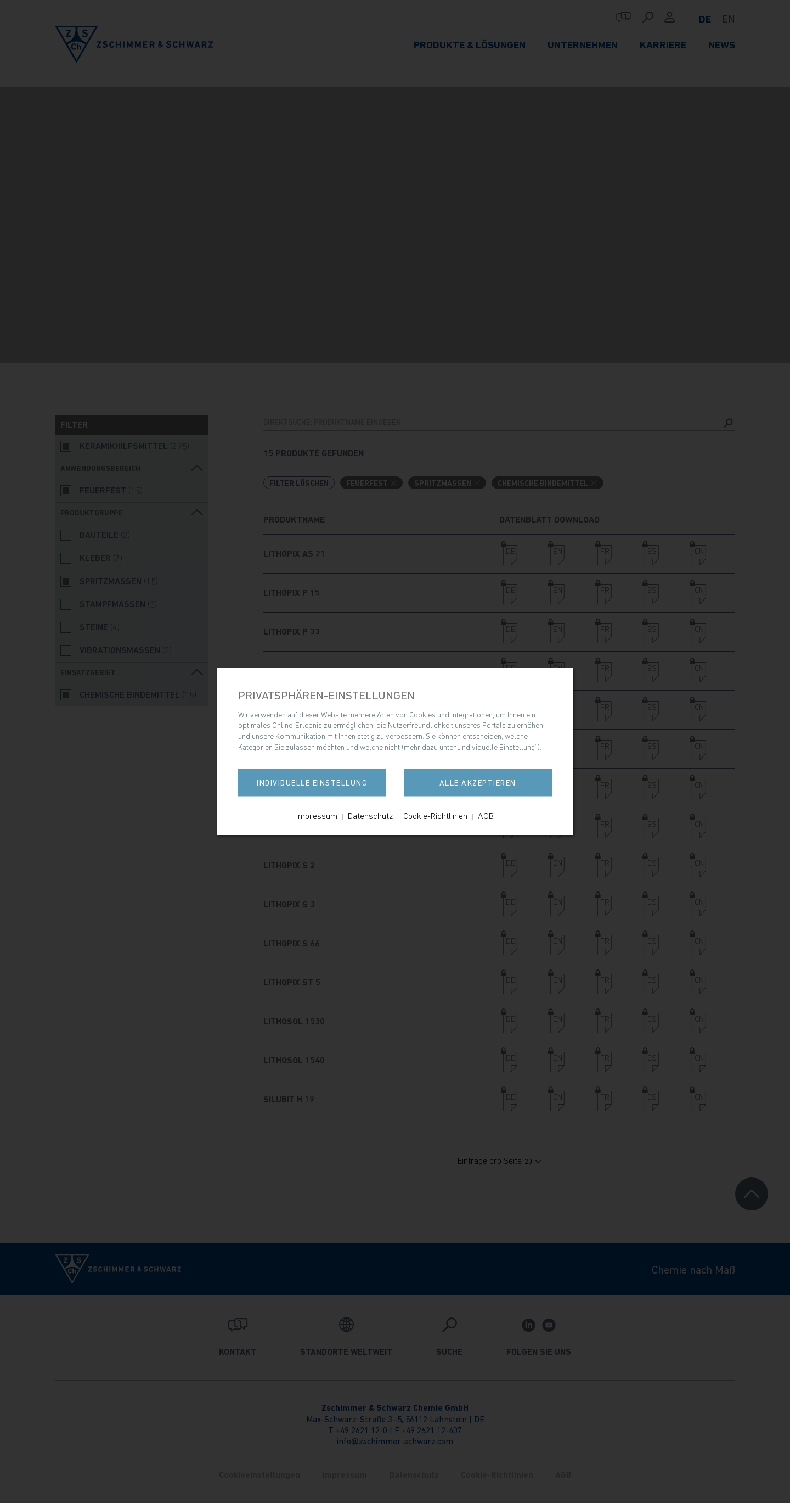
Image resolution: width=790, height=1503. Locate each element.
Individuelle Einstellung (312, 782)
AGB (486, 816)
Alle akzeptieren (477, 782)
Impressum (316, 816)
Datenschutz (370, 816)
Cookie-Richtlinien (435, 816)
